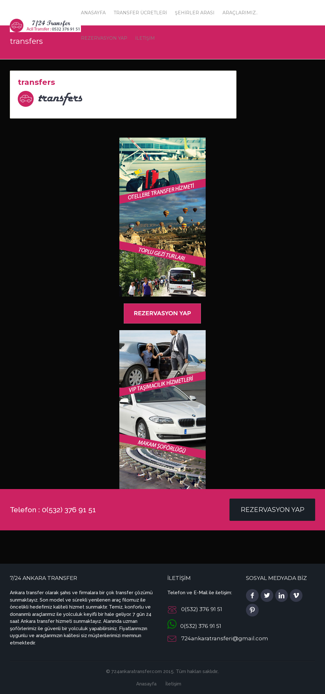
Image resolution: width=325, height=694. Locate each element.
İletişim (173, 684)
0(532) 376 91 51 (194, 626)
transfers (36, 82)
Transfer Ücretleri (140, 13)
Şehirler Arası (195, 13)
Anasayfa (93, 13)
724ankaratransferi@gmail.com (224, 639)
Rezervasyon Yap (272, 510)
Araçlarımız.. (240, 13)
